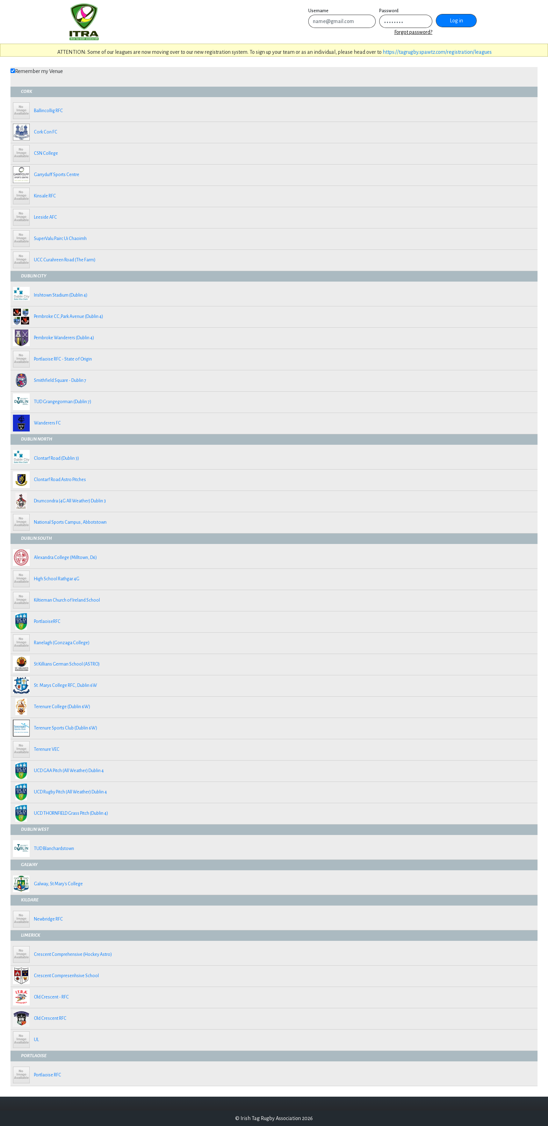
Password (388, 10)
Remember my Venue (39, 71)
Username (318, 10)
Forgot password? (413, 32)
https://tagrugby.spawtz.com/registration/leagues (437, 52)
